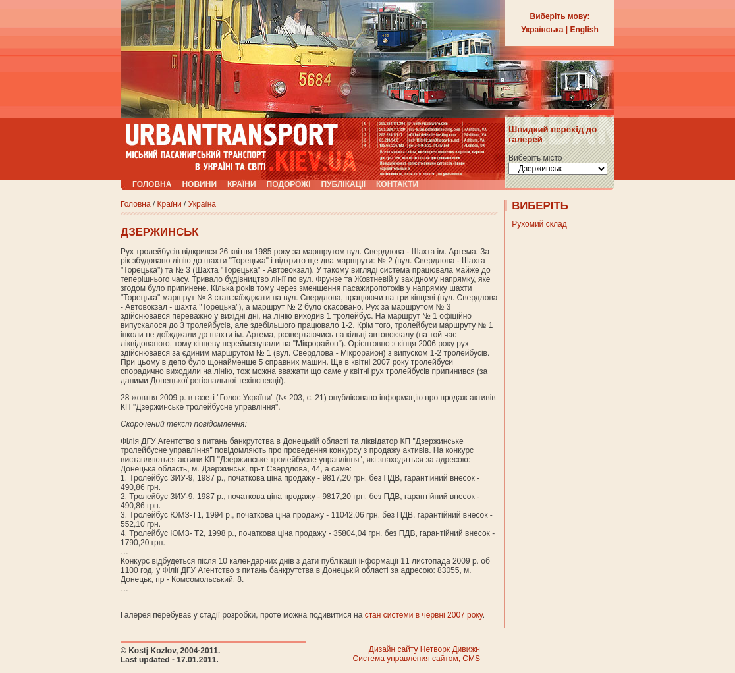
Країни (241, 184)
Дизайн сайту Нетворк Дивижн (424, 649)
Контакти (397, 184)
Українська (542, 29)
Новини (199, 184)
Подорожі (289, 184)
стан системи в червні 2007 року (424, 615)
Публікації (343, 184)
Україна (202, 204)
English (584, 29)
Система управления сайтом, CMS (416, 658)
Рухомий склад (539, 224)
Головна (151, 184)
